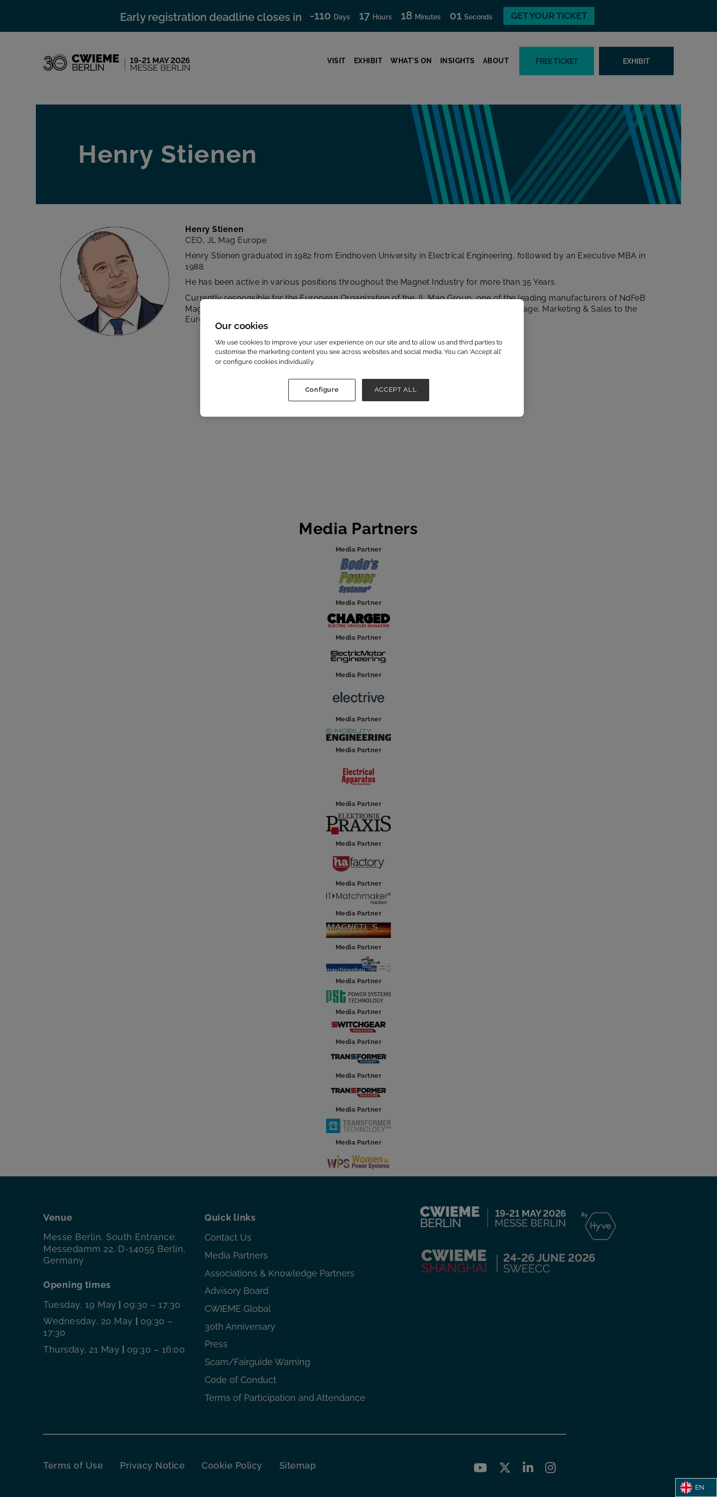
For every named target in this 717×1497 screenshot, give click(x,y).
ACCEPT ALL (395, 389)
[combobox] (696, 1487)
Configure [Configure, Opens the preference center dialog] (322, 389)
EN (692, 1487)
